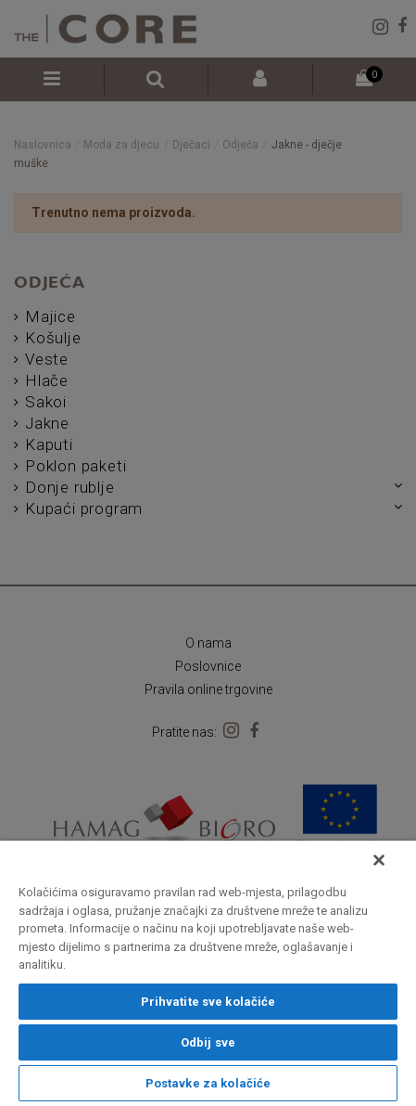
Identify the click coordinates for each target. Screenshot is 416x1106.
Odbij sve (208, 1042)
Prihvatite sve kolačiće (208, 1002)
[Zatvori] (378, 860)
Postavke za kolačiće (208, 1083)
